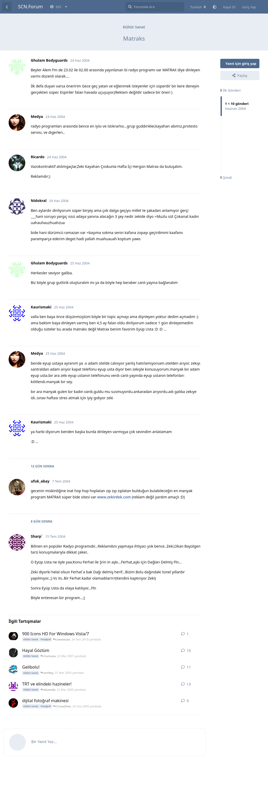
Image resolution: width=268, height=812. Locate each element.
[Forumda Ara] (154, 6)
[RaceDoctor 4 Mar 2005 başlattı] (13, 686)
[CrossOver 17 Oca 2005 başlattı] (13, 703)
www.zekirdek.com (114, 496)
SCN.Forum (30, 6)
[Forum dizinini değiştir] (198, 7)
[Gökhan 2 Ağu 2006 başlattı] (13, 652)
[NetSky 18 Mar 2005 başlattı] (13, 669)
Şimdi (226, 177)
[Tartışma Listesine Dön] (6, 6)
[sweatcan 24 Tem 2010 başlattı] (13, 636)
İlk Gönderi (230, 90)
